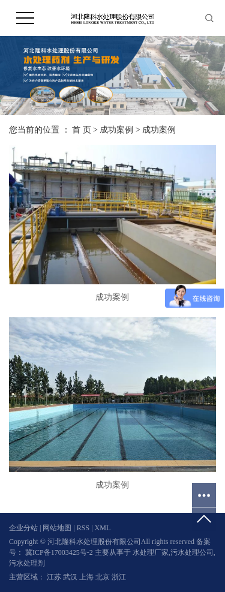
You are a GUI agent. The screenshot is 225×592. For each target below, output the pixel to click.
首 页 (81, 129)
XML (103, 528)
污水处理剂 (27, 563)
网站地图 (58, 528)
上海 (87, 577)
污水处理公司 (192, 552)
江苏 (55, 577)
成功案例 (116, 129)
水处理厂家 (151, 552)
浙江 (119, 577)
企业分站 (23, 528)
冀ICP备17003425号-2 (59, 552)
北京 (103, 577)
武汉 (71, 577)
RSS (83, 528)
